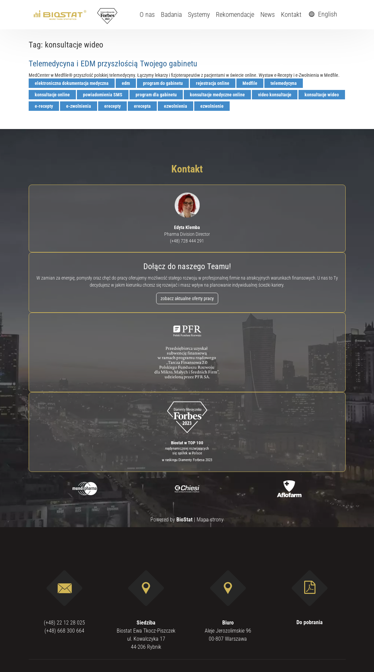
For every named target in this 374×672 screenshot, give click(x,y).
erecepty (112, 106)
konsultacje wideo (322, 94)
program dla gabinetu (156, 94)
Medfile (249, 83)
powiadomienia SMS (102, 94)
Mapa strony (210, 519)
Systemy (199, 14)
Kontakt (291, 14)
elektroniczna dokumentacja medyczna (72, 83)
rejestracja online (212, 83)
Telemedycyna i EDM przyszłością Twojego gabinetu (113, 63)
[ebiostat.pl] (60, 14)
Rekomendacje (235, 14)
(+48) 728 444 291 (187, 241)
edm (126, 83)
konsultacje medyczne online (217, 94)
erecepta (142, 106)
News (267, 14)
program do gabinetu (163, 83)
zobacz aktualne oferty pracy (187, 298)
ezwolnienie (212, 106)
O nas (147, 14)
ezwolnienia (175, 106)
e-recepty (44, 106)
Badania (171, 14)
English (322, 14)
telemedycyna (283, 83)
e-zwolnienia (78, 106)
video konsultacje (274, 94)
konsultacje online (52, 94)
